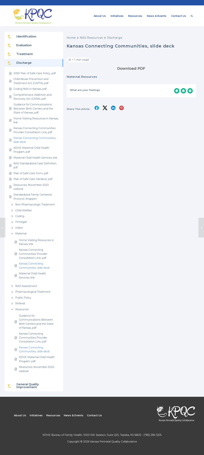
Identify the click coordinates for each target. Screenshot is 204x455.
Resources (22, 309)
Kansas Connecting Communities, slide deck (34, 265)
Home (71, 37)
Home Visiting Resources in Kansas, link (36, 242)
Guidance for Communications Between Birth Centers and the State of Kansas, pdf (36, 321)
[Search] (191, 16)
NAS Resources (91, 37)
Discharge (114, 37)
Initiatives (36, 415)
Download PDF (131, 68)
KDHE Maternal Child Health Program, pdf (37, 359)
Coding (19, 216)
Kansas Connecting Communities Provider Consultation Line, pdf (33, 253)
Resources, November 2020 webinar (36, 369)
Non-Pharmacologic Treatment (35, 204)
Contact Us (94, 415)
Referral (20, 303)
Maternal (20, 233)
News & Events (73, 415)
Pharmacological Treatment (33, 291)
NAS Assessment (26, 286)
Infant (19, 227)
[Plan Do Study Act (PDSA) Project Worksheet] (201, 227)
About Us (20, 415)
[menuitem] (99, 16)
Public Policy (23, 297)
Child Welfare (23, 210)
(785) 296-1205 (152, 435)
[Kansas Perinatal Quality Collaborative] (32, 16)
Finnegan (21, 221)
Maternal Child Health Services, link (32, 275)
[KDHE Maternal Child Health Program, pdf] (3, 227)
